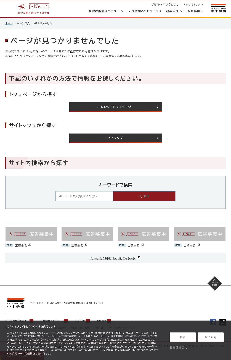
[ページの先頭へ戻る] (213, 284)
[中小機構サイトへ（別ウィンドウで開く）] (218, 8)
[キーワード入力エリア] (107, 196)
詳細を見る (177, 346)
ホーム (9, 23)
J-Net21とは (191, 5)
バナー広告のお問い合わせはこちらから (115, 258)
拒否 (183, 337)
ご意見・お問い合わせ (163, 5)
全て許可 (211, 337)
